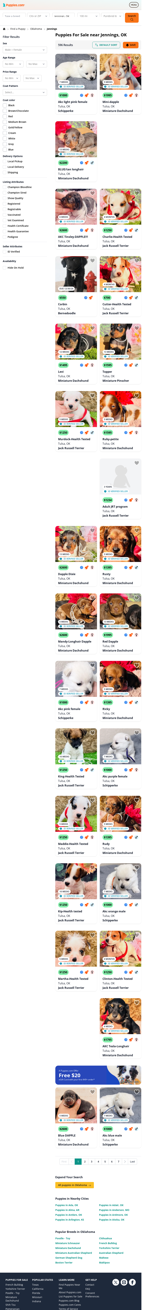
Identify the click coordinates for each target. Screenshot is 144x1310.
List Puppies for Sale (70, 1237)
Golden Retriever (15, 1269)
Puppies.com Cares (70, 1245)
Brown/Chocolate (18, 110)
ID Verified (11, 251)
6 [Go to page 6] (112, 1095)
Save (131, 45)
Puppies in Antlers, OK (68, 1148)
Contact (89, 1225)
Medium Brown (17, 121)
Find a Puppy (18, 28)
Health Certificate (16, 226)
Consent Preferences (92, 1235)
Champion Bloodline (17, 187)
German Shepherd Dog (68, 1191)
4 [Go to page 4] (98, 1095)
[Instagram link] (124, 1252)
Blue (10, 149)
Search (132, 17)
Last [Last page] (132, 1095)
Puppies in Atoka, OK (111, 1153)
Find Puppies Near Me (69, 1227)
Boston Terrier (63, 1196)
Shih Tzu (11, 1245)
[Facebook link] (132, 1252)
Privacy (63, 1253)
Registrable (12, 209)
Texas (35, 1225)
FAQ (87, 1229)
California (37, 1229)
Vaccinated (12, 215)
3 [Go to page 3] (91, 1095)
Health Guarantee (16, 231)
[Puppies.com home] (14, 5)
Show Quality (13, 198)
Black (11, 105)
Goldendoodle (14, 1253)
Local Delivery (13, 167)
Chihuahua (105, 1172)
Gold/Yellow (15, 127)
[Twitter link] (116, 1252)
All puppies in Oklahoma (74, 1118)
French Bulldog (108, 1176)
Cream (12, 133)
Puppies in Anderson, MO (114, 1143)
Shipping (10, 172)
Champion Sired (14, 192)
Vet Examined (13, 220)
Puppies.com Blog (69, 1241)
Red (10, 116)
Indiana (36, 1241)
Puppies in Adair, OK (111, 1138)
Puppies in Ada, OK (66, 1138)
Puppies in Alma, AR (67, 1143)
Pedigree (10, 237)
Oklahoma (36, 28)
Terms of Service (68, 1249)
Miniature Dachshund (68, 1181)
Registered (11, 203)
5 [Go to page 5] (105, 1095)
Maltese (103, 1191)
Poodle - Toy (62, 1172)
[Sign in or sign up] (92, 58)
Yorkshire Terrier (109, 1181)
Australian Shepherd (111, 1186)
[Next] (125, 1095)
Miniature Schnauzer (67, 1176)
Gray (11, 144)
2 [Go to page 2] (85, 1095)
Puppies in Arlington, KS (69, 1153)
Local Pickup (12, 161)
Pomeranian (13, 1249)
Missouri (37, 1237)
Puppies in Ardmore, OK (113, 1148)
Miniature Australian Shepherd (73, 1186)
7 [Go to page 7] (118, 1095)
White (11, 138)
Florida (36, 1233)
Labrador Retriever (16, 1257)
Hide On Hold (13, 267)
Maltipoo (104, 1196)
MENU (135, 5)
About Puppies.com (70, 1232)
